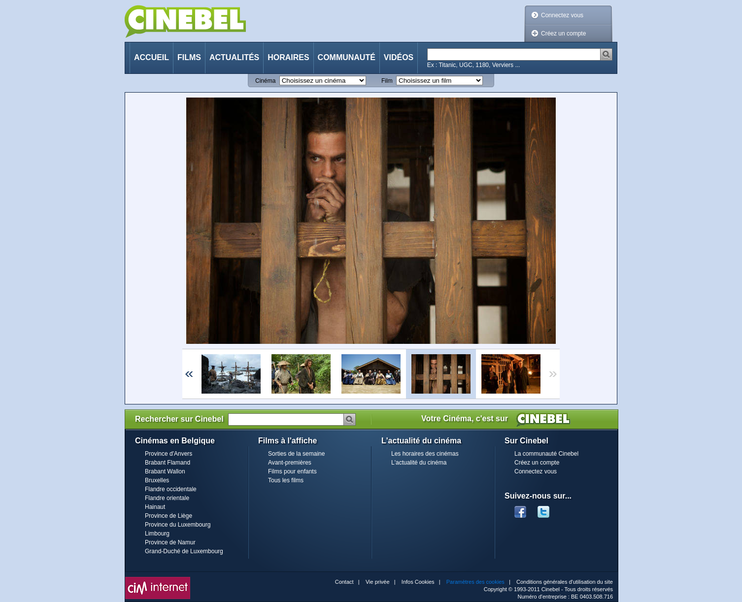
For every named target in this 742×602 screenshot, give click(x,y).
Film (387, 80)
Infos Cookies (418, 582)
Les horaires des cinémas (425, 453)
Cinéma (265, 80)
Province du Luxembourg (177, 524)
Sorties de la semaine (296, 453)
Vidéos (398, 57)
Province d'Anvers (168, 453)
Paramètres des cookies (475, 582)
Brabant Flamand (167, 462)
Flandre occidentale (171, 489)
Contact (344, 582)
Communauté (346, 57)
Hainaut (155, 506)
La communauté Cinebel (546, 453)
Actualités (234, 57)
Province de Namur (170, 542)
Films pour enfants (292, 471)
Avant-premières (289, 462)
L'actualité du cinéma (418, 462)
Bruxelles (157, 480)
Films (189, 57)
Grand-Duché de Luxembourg (184, 551)
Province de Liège (168, 515)
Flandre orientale (167, 498)
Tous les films (286, 480)
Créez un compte (563, 33)
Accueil (151, 57)
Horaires (288, 57)
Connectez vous (562, 15)
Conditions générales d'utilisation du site (564, 582)
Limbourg (157, 533)
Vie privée (378, 582)
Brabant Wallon (165, 471)
